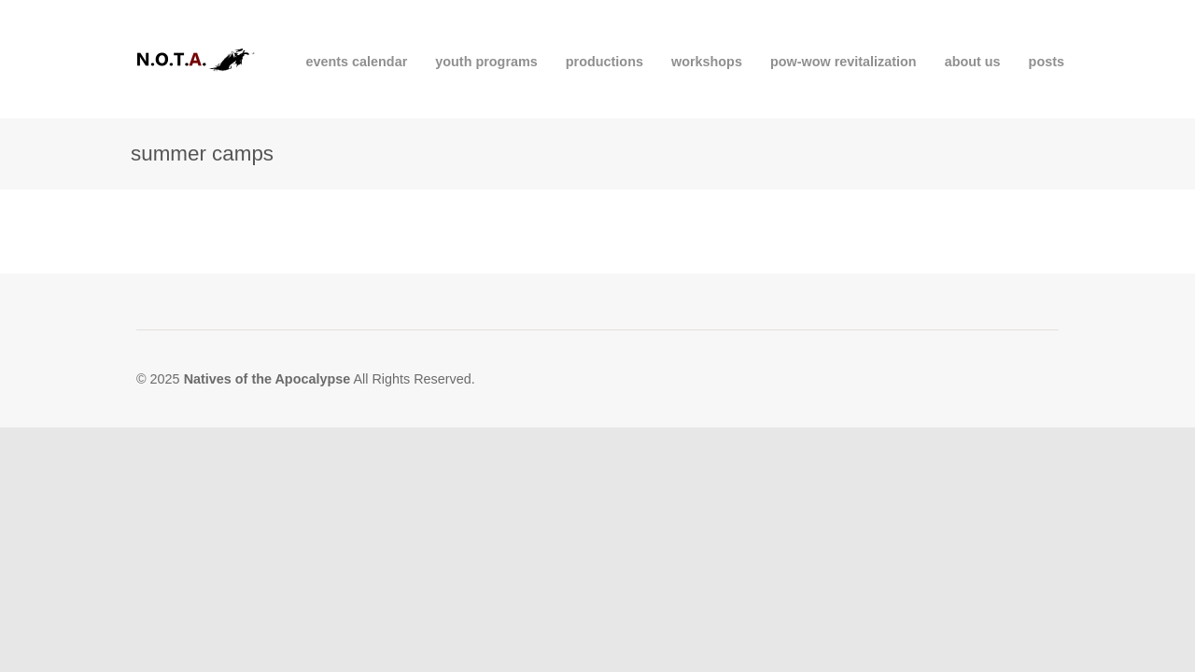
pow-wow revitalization (843, 61)
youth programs (486, 61)
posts (1046, 61)
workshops (706, 61)
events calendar (356, 61)
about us (973, 61)
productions (604, 61)
